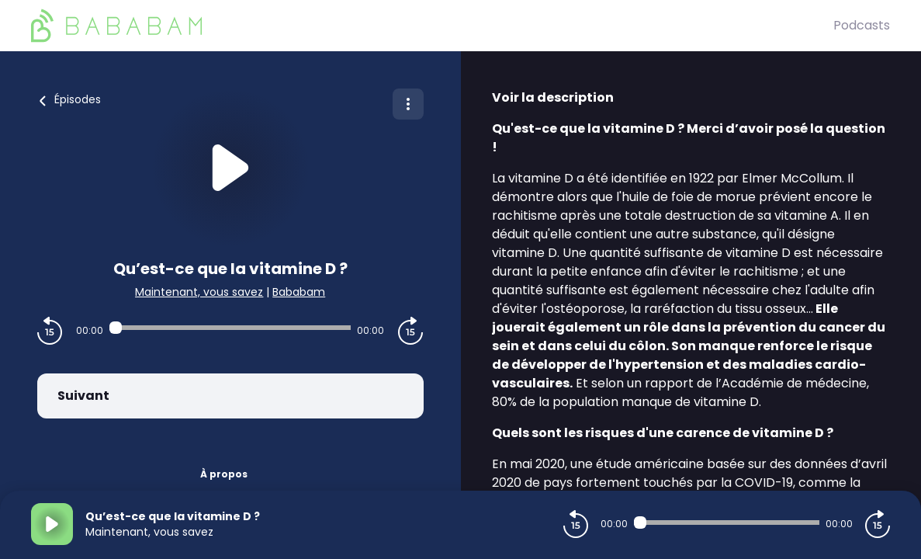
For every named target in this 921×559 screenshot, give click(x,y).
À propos (224, 474)
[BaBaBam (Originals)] (432, 25)
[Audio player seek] (230, 327)
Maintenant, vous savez (199, 292)
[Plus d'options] (408, 104)
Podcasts (861, 25)
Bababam (298, 292)
